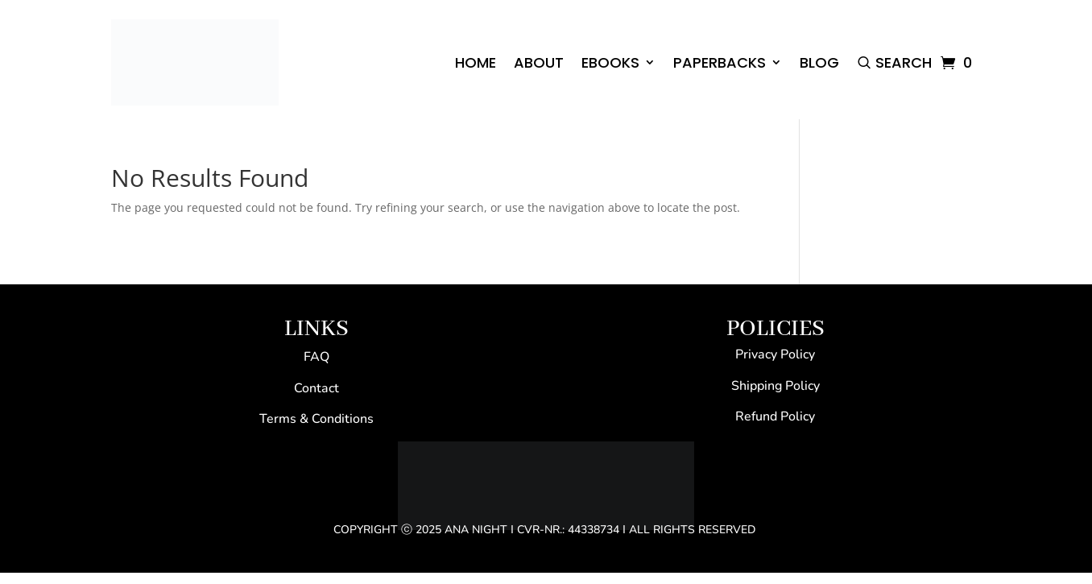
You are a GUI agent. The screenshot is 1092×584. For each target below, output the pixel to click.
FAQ (316, 357)
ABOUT (539, 62)
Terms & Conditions (316, 419)
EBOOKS (610, 62)
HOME (475, 62)
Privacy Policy (775, 354)
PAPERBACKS (719, 62)
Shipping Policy (775, 386)
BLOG (819, 62)
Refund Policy (775, 416)
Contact (316, 388)
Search (903, 62)
